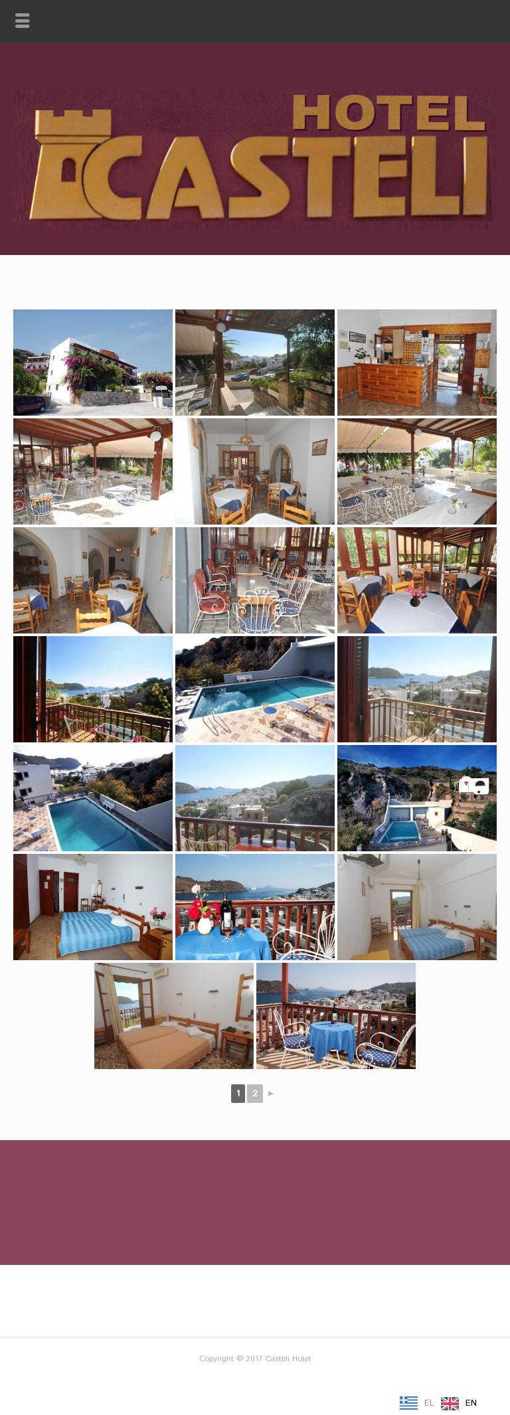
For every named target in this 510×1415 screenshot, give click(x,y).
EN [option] (471, 1403)
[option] (458, 1403)
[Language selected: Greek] (441, 1404)
